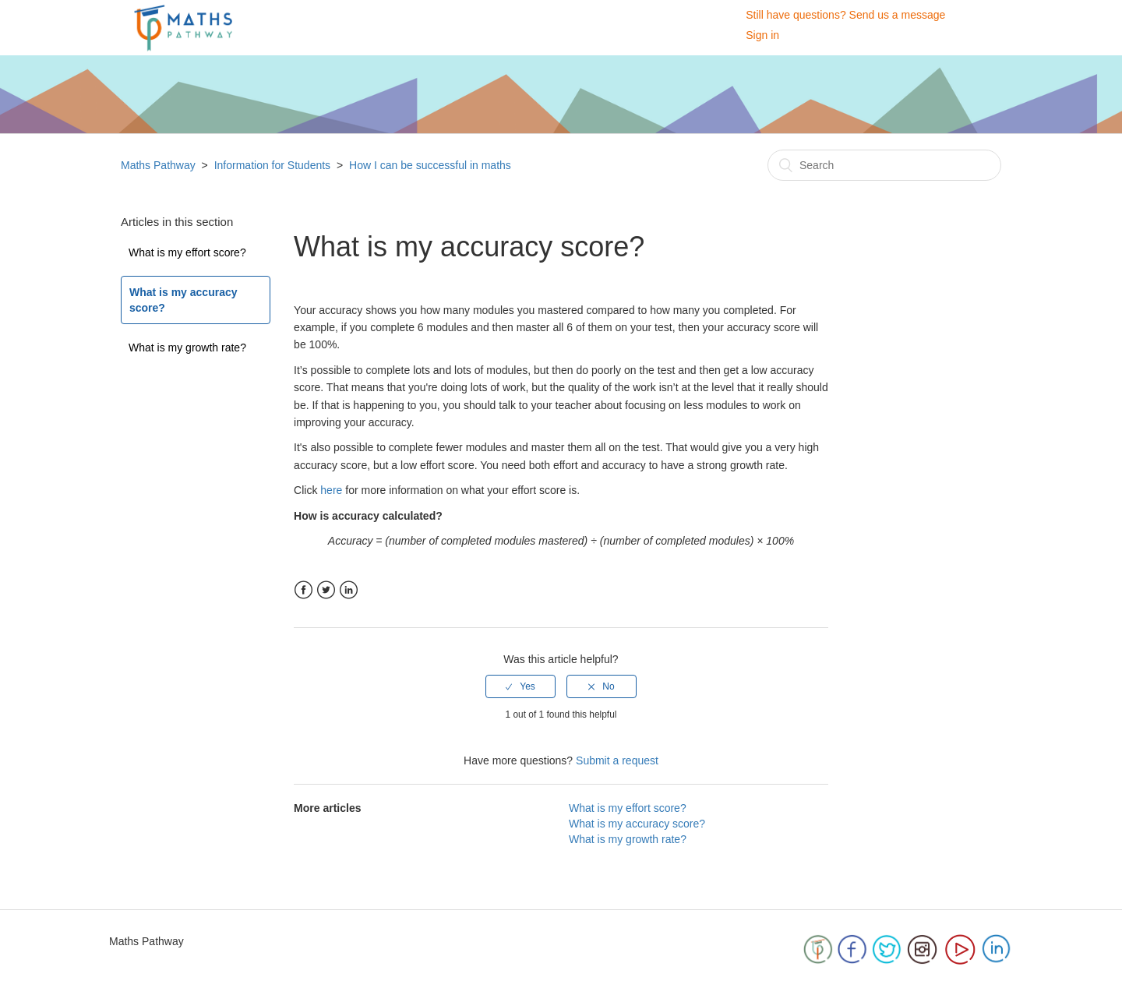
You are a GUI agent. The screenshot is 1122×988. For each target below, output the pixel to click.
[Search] (884, 165)
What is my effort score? (187, 252)
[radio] (520, 686)
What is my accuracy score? (183, 300)
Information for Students (272, 165)
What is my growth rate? (187, 347)
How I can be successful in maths (430, 165)
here (331, 490)
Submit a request (617, 760)
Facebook (303, 590)
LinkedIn (348, 590)
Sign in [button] (762, 35)
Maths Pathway (160, 165)
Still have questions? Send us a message (845, 15)
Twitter (326, 590)
